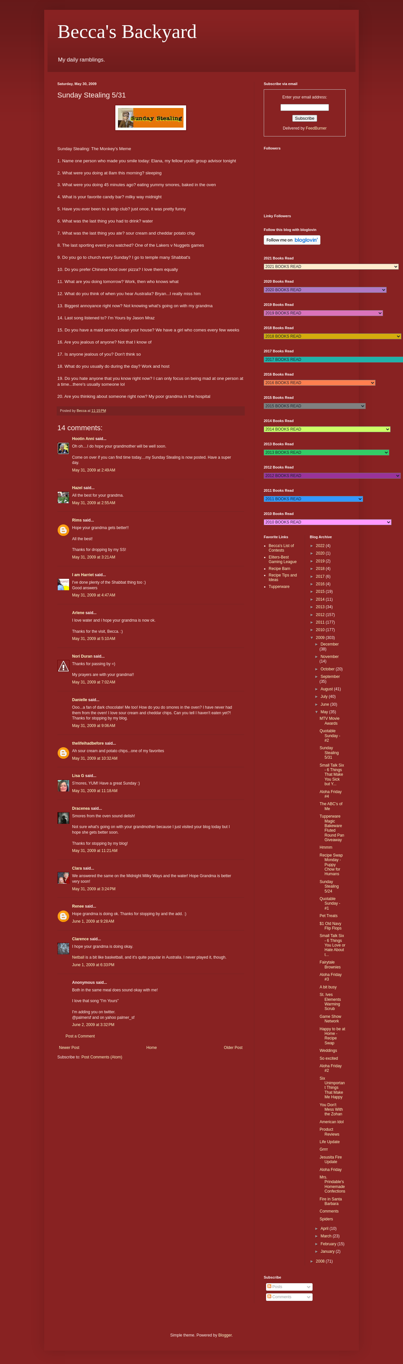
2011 (321, 622)
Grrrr (323, 1149)
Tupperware (279, 586)
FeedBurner (316, 128)
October (328, 669)
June (325, 704)
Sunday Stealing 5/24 (328, 886)
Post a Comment (80, 1036)
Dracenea (81, 808)
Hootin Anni (83, 438)
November (329, 656)
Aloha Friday (330, 1169)
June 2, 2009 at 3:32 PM (93, 1024)
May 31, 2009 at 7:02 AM (93, 682)
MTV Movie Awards (329, 720)
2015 (321, 591)
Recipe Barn (279, 568)
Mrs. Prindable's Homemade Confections (332, 1184)
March (326, 1236)
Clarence (80, 939)
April (324, 1228)
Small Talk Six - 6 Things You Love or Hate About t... (332, 945)
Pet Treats (328, 915)
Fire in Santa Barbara (330, 1201)
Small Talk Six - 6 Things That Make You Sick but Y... (331, 775)
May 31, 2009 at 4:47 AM (93, 595)
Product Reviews (329, 1131)
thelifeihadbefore (88, 743)
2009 (321, 637)
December (329, 644)
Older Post (233, 1047)
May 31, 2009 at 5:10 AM (93, 638)
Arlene (78, 613)
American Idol (331, 1122)
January (328, 1251)
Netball (78, 957)
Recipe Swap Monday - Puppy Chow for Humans (331, 865)
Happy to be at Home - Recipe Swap (332, 1036)
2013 (321, 607)
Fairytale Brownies (329, 964)
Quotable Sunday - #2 (329, 736)
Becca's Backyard (127, 31)
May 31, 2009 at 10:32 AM (94, 758)
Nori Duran (82, 656)
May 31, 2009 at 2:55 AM (93, 503)
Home (151, 1047)
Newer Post (69, 1047)
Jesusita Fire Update (330, 1159)
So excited (328, 1058)
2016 (321, 584)
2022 (321, 545)
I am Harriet (83, 575)
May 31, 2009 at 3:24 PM (93, 889)
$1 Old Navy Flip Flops (330, 925)
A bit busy (327, 987)
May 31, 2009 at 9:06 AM (93, 725)
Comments (328, 1211)
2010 (321, 630)
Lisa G (78, 775)
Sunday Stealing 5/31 (328, 753)
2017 (321, 576)
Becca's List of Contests (281, 548)
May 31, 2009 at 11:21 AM (94, 850)
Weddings (328, 1050)
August (327, 689)
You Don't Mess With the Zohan (331, 1110)
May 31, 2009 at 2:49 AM (93, 470)
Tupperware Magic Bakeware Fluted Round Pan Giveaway (331, 828)
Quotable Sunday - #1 (329, 903)
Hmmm (325, 847)
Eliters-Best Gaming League (283, 559)
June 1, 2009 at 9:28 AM (93, 921)
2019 (321, 561)
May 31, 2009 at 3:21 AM (93, 557)
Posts (274, 1286)
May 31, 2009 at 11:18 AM (94, 790)
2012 (321, 614)
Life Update (329, 1142)
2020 (321, 553)
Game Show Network (330, 1018)
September (330, 676)
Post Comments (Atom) (101, 1057)
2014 (321, 599)
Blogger (225, 1335)
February (328, 1244)
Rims (77, 520)
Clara (77, 868)
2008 (321, 1261)
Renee (78, 906)
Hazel (77, 488)
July (324, 696)
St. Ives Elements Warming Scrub (330, 1001)
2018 (321, 568)
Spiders (326, 1219)
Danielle (79, 700)
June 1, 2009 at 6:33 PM (93, 965)
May (324, 712)
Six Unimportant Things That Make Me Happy (332, 1088)
